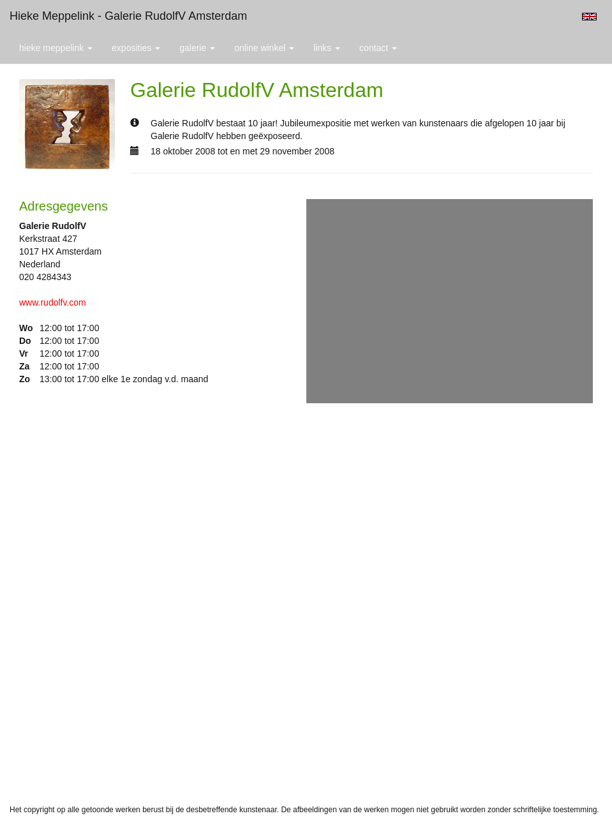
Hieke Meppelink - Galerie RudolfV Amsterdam (128, 16)
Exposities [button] (136, 48)
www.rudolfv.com (52, 302)
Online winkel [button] (264, 48)
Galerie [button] (197, 48)
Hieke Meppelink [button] (56, 48)
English (589, 16)
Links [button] (326, 48)
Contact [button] (378, 48)
